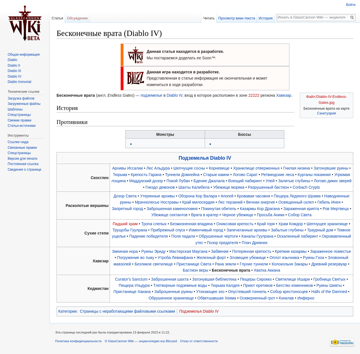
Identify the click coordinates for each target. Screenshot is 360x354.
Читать (209, 18)
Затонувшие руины (331, 168)
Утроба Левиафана (175, 257)
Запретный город (127, 208)
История (266, 18)
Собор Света (300, 215)
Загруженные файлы (24, 104)
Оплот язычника (284, 257)
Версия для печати (22, 159)
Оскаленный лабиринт (297, 236)
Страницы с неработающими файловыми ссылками (127, 311)
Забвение (220, 251)
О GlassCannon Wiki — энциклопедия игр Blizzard (141, 341)
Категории (67, 311)
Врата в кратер (204, 215)
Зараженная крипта (301, 208)
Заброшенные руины (173, 291)
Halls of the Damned (329, 291)
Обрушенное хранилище (171, 298)
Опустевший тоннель (247, 291)
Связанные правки (22, 148)
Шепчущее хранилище (327, 224)
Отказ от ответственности (199, 341)
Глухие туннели (254, 264)
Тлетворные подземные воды (180, 285)
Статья (57, 18)
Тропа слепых (153, 224)
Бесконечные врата (231, 270)
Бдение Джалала (209, 181)
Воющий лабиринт (245, 181)
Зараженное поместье (330, 251)
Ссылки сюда (18, 142)
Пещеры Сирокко (256, 279)
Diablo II (14, 65)
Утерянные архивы (157, 196)
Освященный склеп (296, 202)
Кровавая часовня (253, 196)
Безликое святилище (154, 264)
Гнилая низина (296, 168)
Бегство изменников (294, 285)
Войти (351, 5)
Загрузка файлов (21, 98)
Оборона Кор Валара (197, 196)
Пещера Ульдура (134, 285)
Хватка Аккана (267, 270)
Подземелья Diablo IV (205, 158)
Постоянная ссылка (23, 164)
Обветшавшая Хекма (216, 298)
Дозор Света (125, 196)
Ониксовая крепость (234, 224)
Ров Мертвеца (335, 208)
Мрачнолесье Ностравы (157, 202)
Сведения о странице (24, 170)
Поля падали (183, 236)
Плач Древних (254, 242)
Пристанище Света (193, 264)
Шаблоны (15, 109)
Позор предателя (222, 242)
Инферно (305, 298)
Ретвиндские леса (277, 174)
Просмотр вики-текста (236, 18)
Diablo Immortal (19, 82)
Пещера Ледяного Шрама (297, 196)
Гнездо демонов (160, 187)
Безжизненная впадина (191, 224)
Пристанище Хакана (132, 291)
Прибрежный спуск (168, 230)
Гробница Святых (329, 279)
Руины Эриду (153, 251)
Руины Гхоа (313, 257)
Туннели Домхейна (182, 174)
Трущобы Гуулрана (129, 230)
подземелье (151, 95)
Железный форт (211, 257)
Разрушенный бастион (268, 187)
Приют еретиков (258, 285)
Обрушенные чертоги (218, 236)
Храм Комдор (290, 224)
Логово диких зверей (333, 181)
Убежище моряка (228, 187)
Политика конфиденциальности (78, 341)
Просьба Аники (270, 215)
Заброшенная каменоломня (172, 208)
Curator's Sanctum (131, 279)
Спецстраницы (19, 115)
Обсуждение (77, 18)
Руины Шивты (329, 285)
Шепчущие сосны (189, 168)
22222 (253, 95)
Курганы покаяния (314, 174)
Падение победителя (148, 236)
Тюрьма (120, 174)
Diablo (12, 60)
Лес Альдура (158, 168)
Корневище (219, 168)
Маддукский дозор (146, 181)
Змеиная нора (125, 251)
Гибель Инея (328, 202)
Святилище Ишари (292, 279)
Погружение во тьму (135, 257)
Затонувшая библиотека (214, 279)
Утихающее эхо (210, 291)
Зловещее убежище (248, 257)
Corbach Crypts (306, 187)
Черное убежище (237, 215)
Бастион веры (195, 270)
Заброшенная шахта (169, 279)
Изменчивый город (206, 230)
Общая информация (24, 55)
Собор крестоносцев (289, 291)
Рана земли (225, 264)
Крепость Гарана (146, 174)
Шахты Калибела (194, 187)
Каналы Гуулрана (257, 236)
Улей (270, 181)
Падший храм (125, 224)
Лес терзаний (230, 202)
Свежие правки (19, 120)
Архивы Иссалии (127, 168)
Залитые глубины (294, 181)
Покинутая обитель (218, 208)
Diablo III (14, 71)
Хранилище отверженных (256, 168)
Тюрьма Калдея (225, 285)
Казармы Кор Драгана (260, 208)
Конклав (286, 298)
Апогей (227, 196)
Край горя (266, 224)
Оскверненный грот (257, 298)
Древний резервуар (329, 264)
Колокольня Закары (290, 264)
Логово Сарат (245, 174)
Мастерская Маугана (188, 251)
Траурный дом (320, 230)
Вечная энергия (260, 202)
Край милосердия (198, 202)
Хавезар (283, 95)
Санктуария (326, 113)
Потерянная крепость (251, 251)
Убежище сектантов (169, 215)
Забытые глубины (287, 230)
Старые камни (216, 174)
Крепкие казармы (291, 251)
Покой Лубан (178, 181)
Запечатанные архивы (247, 230)
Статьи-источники (21, 126)
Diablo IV (175, 95)
